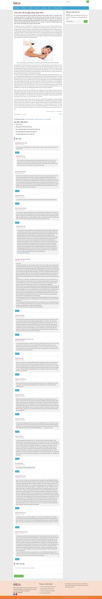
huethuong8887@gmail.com (23, 252)
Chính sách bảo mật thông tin (47, 588)
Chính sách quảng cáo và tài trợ (47, 590)
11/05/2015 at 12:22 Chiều (20, 420)
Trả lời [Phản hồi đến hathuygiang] (17, 152)
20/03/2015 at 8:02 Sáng (19, 340)
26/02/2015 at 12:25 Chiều (20, 209)
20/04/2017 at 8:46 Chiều (19, 514)
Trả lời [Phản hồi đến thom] (17, 374)
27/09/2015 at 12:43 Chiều (20, 477)
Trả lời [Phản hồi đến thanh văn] (17, 527)
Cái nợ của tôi (19, 124)
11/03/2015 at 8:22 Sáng (19, 316)
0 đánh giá (23, 114)
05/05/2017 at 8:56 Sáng (19, 533)
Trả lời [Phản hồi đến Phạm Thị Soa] (17, 559)
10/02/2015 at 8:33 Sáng (19, 144)
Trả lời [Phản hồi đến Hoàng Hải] (17, 508)
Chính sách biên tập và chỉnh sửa (47, 586)
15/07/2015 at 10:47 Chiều (20, 464)
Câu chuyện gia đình (29, 119)
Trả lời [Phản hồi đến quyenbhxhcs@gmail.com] (17, 353)
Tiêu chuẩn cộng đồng (45, 593)
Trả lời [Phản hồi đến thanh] (17, 203)
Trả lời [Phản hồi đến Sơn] (17, 458)
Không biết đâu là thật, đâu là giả (24, 126)
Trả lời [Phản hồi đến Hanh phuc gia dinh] (17, 310)
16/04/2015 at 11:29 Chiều (20, 396)
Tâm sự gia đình (47, 119)
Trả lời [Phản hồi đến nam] (17, 471)
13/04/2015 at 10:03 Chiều (20, 380)
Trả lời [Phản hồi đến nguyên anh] (17, 390)
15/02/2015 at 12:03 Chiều (21, 157)
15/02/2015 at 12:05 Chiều (20, 196)
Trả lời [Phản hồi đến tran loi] (17, 431)
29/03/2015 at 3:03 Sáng (19, 359)
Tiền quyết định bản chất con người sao (25, 134)
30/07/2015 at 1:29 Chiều (20, 227)
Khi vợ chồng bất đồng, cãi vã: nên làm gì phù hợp (28, 129)
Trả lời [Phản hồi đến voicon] (17, 414)
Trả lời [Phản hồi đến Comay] (17, 334)
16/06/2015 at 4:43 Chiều (19, 437)
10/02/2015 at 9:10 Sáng (19, 173)
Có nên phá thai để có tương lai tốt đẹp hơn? (26, 131)
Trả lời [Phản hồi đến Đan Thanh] (17, 222)
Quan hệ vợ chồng (39, 119)
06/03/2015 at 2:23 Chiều (19, 260)
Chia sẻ (60, 114)
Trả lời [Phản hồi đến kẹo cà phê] (17, 190)
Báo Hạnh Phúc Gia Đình (25, 3)
